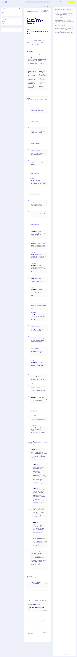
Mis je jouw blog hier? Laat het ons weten (34, 614)
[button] (2, 9)
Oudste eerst (31, 103)
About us (32, 633)
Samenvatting (4, 14)
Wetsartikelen (4, 21)
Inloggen (11, 654)
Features (28, 633)
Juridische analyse (5, 19)
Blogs (3, 23)
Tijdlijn (3, 17)
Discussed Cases (35, 632)
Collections (29, 632)
